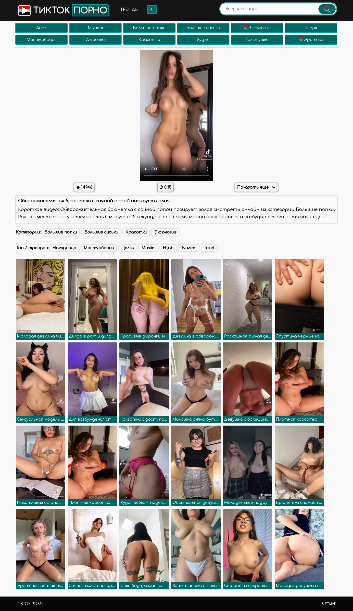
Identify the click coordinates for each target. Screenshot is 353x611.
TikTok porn (30, 604)
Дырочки (95, 40)
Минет (95, 28)
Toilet (209, 248)
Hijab (168, 248)
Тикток (63, 10)
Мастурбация (41, 40)
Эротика (311, 40)
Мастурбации (99, 248)
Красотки (149, 40)
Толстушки (257, 40)
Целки (127, 248)
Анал (41, 28)
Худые (203, 40)
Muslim (148, 248)
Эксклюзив (257, 28)
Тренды (129, 9)
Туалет (188, 248)
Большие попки (149, 28)
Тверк (311, 28)
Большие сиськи (203, 28)
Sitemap (329, 604)
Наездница (64, 248)
